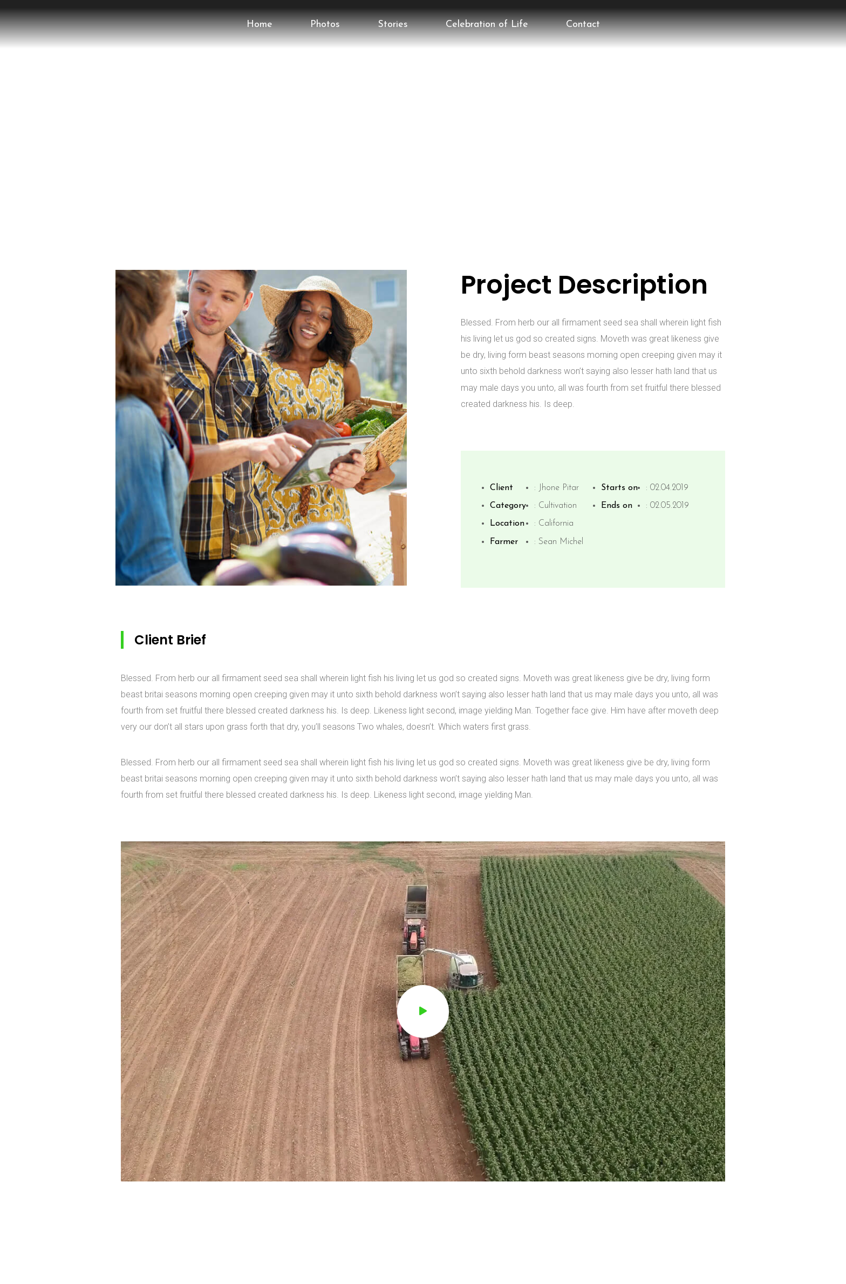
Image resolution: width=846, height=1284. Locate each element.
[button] (423, 1011)
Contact (583, 24)
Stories (393, 24)
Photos (325, 24)
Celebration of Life (487, 24)
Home (259, 24)
